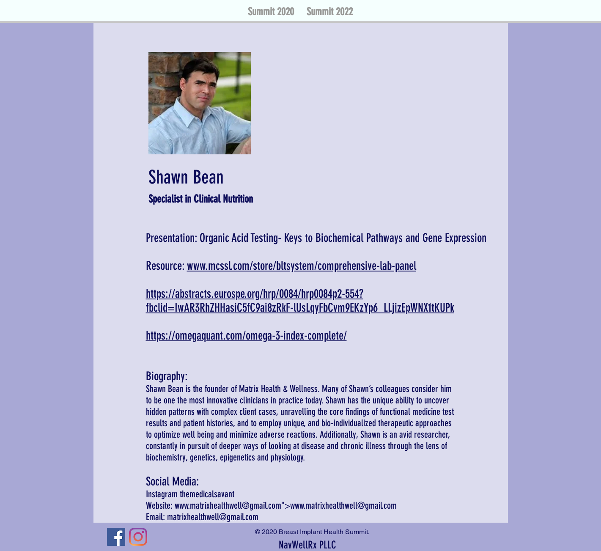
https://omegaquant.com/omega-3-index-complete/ (246, 336)
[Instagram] (138, 537)
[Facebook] (116, 537)
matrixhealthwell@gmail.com (212, 517)
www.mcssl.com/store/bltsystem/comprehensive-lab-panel (301, 266)
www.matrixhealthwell (208, 505)
